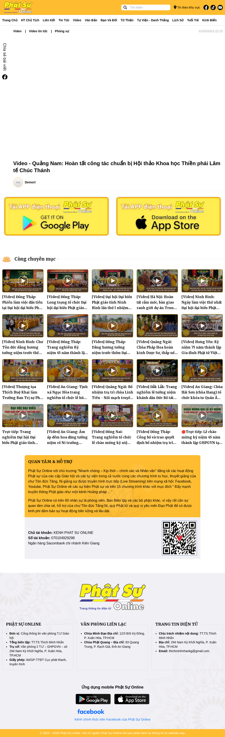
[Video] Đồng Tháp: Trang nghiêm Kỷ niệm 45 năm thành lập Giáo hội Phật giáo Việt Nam (67, 353)
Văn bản (91, 20)
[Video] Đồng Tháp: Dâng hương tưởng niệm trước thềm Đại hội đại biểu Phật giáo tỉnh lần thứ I (110, 353)
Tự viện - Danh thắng (153, 20)
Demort (30, 182)
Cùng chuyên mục (35, 259)
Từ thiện (127, 20)
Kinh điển (209, 20)
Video (77, 20)
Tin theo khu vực (187, 7)
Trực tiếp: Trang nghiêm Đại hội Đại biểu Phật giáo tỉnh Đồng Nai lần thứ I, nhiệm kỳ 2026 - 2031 (20, 443)
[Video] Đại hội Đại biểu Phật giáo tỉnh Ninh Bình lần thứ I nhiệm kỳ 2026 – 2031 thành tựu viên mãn (112, 308)
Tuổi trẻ (193, 20)
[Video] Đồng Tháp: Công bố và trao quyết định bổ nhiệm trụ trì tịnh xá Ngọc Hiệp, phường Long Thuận (155, 443)
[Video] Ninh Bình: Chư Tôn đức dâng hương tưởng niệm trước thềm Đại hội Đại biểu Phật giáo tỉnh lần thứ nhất (22, 353)
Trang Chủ (10, 20)
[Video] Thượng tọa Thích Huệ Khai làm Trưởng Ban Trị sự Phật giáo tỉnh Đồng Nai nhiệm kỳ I (22, 398)
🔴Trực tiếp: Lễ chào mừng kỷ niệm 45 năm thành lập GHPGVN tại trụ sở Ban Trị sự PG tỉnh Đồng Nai (200, 443)
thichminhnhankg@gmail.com (189, 651)
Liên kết (49, 20)
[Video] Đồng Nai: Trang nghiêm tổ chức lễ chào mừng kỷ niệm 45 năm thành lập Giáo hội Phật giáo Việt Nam (112, 443)
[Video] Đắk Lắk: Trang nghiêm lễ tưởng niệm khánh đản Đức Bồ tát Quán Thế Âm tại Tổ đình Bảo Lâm (157, 398)
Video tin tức (38, 31)
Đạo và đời (109, 20)
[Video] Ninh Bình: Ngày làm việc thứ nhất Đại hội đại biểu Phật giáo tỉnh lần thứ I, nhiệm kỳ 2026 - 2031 (201, 308)
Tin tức (63, 20)
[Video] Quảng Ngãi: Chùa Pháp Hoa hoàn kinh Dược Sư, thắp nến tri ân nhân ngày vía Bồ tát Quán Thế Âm (157, 353)
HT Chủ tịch (30, 20)
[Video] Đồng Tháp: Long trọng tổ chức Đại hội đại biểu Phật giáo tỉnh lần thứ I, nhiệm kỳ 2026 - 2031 (67, 308)
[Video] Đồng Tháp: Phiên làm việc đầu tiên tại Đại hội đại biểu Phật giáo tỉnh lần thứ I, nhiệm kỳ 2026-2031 (22, 308)
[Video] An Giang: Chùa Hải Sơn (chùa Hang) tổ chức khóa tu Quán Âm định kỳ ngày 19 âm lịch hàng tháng (202, 398)
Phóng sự (62, 31)
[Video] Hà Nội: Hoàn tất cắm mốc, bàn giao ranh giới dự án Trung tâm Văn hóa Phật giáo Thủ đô (156, 308)
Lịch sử (177, 20)
